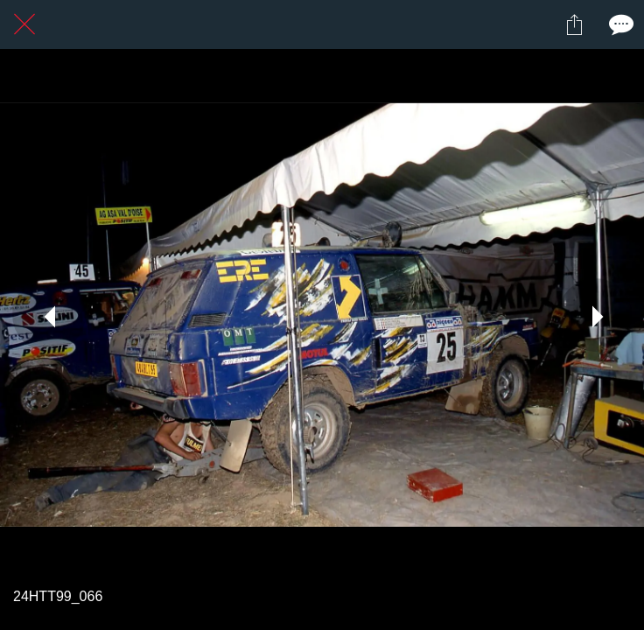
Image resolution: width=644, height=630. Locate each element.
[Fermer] (24, 24)
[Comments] (619, 25)
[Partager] (574, 25)
